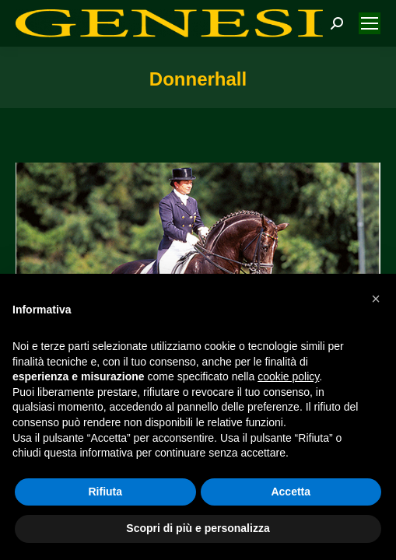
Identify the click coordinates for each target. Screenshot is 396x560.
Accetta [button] (290, 491)
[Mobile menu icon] (369, 23)
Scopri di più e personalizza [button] (197, 528)
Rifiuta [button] (105, 491)
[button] (375, 298)
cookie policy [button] (288, 376)
